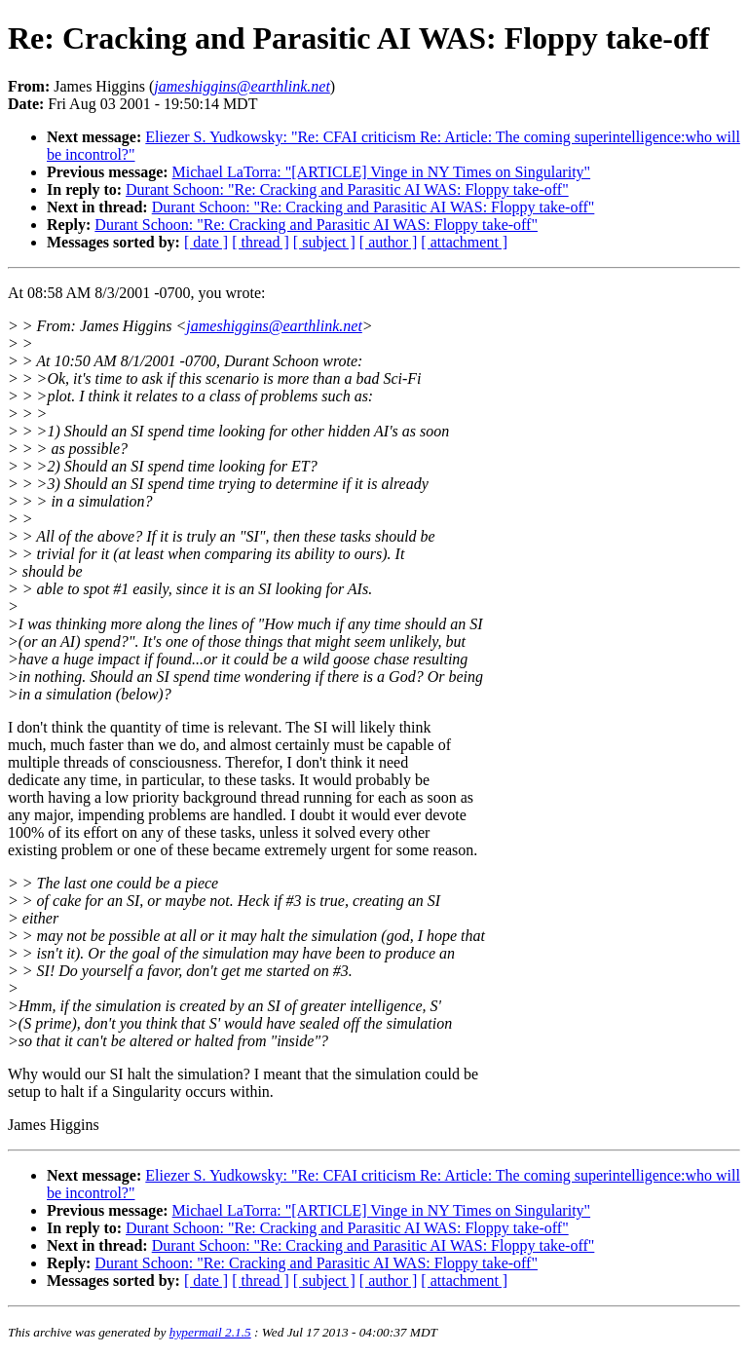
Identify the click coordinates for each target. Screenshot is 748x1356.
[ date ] (206, 242)
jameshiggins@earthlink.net (273, 326)
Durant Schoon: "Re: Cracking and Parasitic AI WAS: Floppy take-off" (347, 189)
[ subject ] (324, 242)
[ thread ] (260, 242)
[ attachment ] (464, 242)
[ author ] (388, 242)
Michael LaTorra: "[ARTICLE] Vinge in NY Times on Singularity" (381, 172)
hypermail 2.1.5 (210, 1332)
